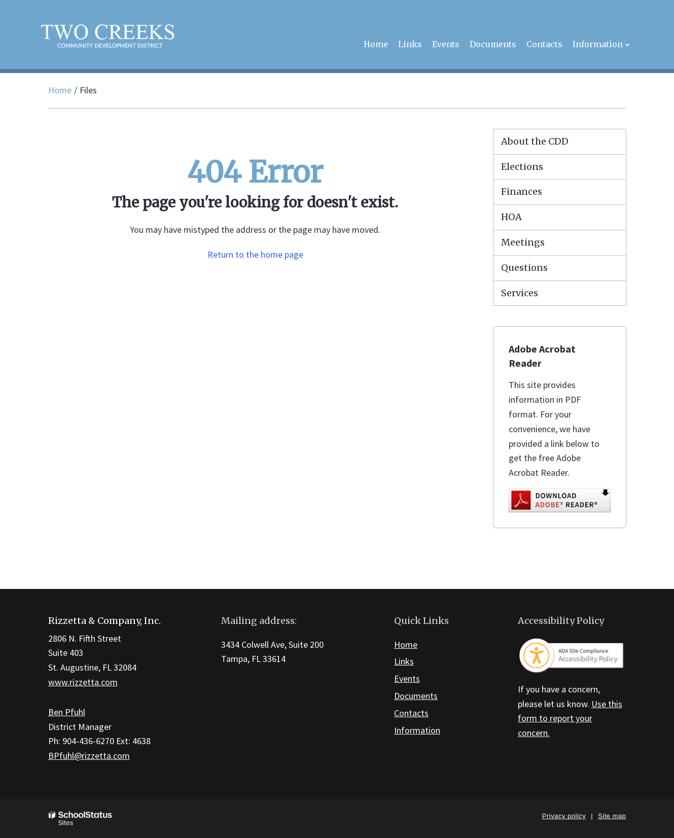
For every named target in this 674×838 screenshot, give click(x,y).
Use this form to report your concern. (570, 718)
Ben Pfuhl (66, 712)
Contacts (411, 713)
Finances (521, 191)
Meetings (523, 242)
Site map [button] (612, 816)
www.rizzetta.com (83, 682)
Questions (524, 267)
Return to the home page (255, 254)
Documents (416, 696)
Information (417, 730)
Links (404, 661)
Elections (522, 166)
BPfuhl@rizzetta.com (89, 755)
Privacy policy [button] (564, 816)
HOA (511, 217)
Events (407, 678)
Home (60, 90)
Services (519, 293)
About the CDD (535, 141)
